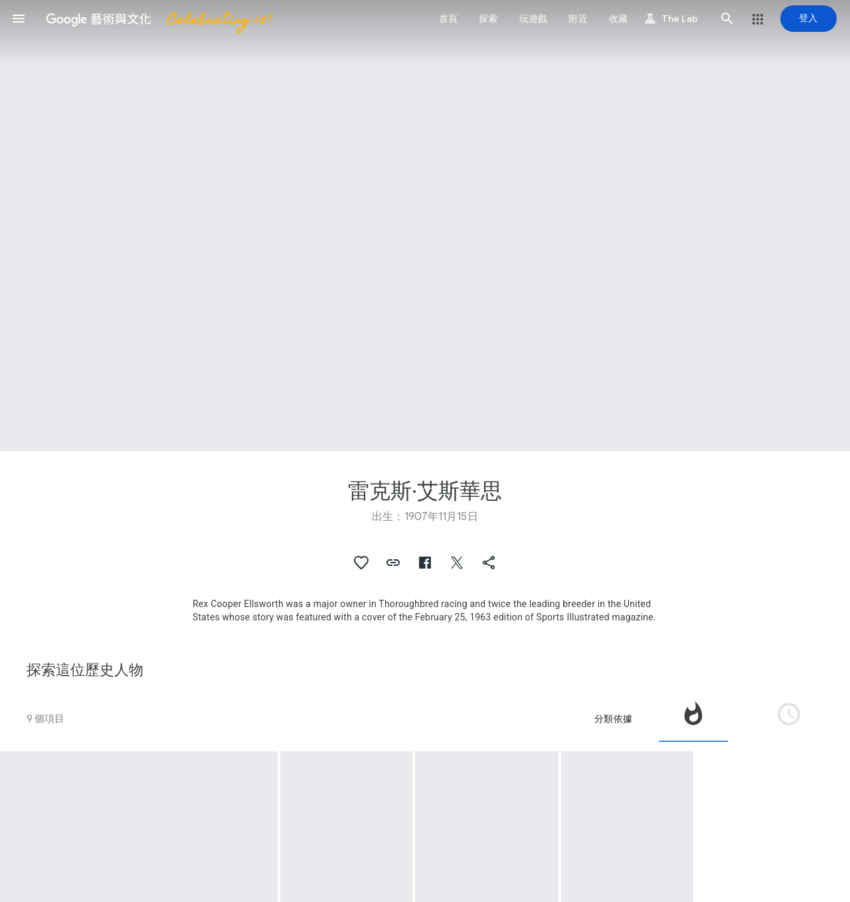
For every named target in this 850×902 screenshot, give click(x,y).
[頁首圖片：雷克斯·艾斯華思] (425, 225)
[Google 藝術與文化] (154, 18)
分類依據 (613, 719)
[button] (19, 19)
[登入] (808, 18)
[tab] (693, 718)
